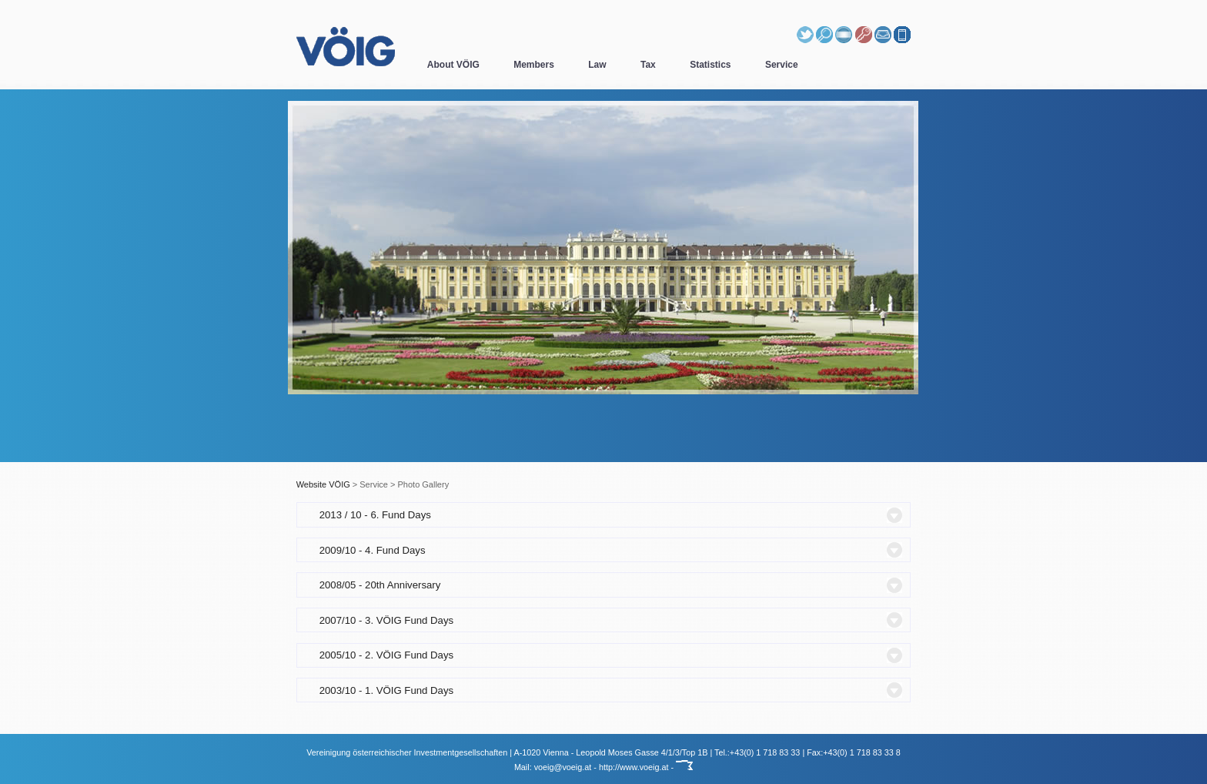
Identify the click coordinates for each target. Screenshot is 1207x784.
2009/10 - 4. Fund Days (372, 550)
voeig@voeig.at (563, 767)
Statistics (710, 64)
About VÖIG (453, 64)
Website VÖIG (323, 484)
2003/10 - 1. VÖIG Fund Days (386, 690)
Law (597, 64)
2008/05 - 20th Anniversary (380, 585)
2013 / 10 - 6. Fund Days (375, 515)
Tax (648, 64)
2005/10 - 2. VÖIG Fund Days (386, 655)
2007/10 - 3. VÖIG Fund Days (386, 620)
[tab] (603, 514)
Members (533, 64)
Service (781, 64)
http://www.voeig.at (634, 767)
